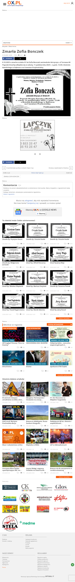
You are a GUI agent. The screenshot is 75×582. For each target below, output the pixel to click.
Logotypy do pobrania (31, 539)
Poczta (4, 567)
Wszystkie (36, 43)
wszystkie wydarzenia (64, 375)
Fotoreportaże (6, 561)
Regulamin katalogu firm (44, 564)
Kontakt (27, 546)
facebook (7, 58)
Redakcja (4, 539)
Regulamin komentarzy (43, 563)
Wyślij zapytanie (29, 548)
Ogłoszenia (5, 563)
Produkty (27, 543)
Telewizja (4, 559)
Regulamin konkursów (43, 568)
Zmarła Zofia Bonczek (11, 176)
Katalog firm (5, 564)
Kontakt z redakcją (7, 541)
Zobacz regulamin (9, 194)
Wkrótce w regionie (12, 325)
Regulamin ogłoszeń (43, 561)
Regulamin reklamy (42, 566)
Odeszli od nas (12, 46)
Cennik (27, 544)
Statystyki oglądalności (31, 541)
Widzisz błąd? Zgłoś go (37, 173)
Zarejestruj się (32, 203)
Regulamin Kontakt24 (43, 570)
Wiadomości (5, 557)
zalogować (29, 200)
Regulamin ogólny (42, 557)
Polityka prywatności (43, 559)
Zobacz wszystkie (64, 318)
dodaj (55, 324)
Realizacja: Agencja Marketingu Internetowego (37, 576)
